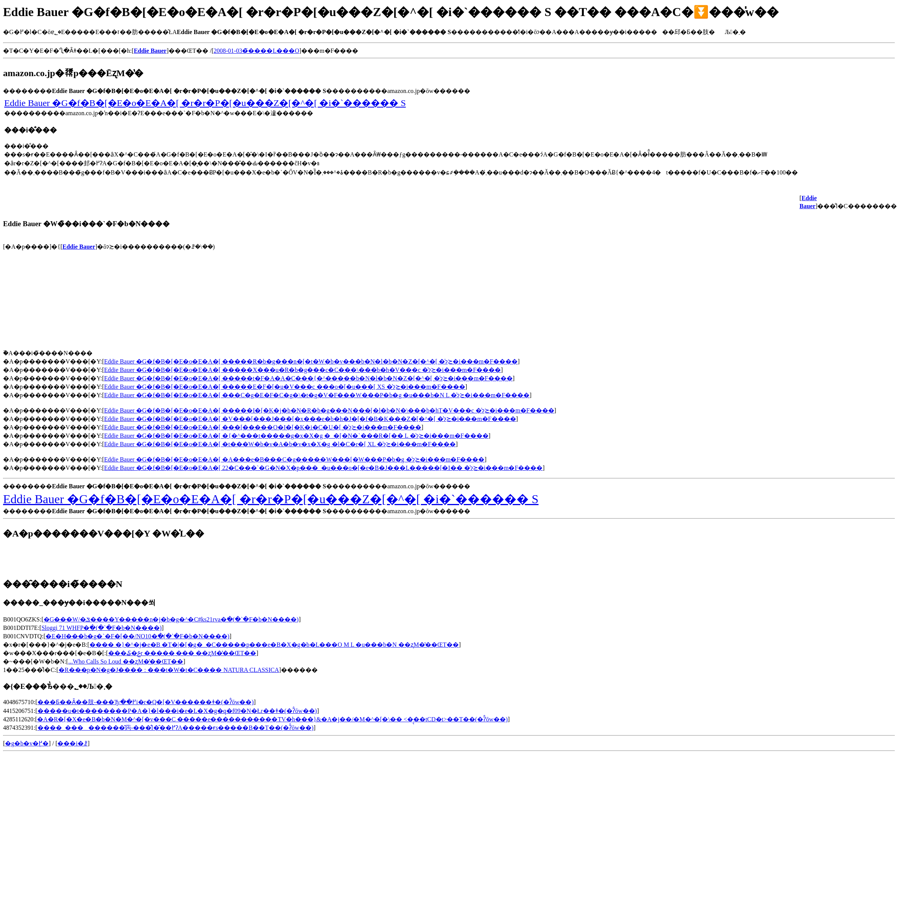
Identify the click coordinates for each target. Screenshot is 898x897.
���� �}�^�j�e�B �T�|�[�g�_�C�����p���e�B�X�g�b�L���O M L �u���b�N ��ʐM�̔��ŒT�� (274, 644)
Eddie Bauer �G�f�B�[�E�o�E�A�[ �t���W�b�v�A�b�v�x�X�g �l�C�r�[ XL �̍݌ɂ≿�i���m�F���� (280, 444)
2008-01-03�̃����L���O (256, 50)
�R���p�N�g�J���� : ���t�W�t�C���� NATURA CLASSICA (168, 670)
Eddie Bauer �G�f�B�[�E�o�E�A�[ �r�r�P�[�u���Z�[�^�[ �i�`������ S (205, 103)
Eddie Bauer (78, 246)
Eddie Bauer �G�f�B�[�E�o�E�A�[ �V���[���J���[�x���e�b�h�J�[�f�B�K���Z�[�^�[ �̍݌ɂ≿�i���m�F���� (310, 419)
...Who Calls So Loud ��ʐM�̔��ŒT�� (125, 661)
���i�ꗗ (72, 743)
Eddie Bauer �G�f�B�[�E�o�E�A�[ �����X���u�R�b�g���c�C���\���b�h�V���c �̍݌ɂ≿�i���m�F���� (302, 370)
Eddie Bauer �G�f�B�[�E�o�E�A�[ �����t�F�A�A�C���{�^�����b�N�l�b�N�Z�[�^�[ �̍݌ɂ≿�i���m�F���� (308, 378)
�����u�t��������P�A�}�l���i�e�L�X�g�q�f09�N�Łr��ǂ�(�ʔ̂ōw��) (177, 711)
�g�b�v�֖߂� (27, 743)
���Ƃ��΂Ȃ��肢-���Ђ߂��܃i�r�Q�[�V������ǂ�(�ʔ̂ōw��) (145, 702)
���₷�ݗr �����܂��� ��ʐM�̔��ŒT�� (182, 653)
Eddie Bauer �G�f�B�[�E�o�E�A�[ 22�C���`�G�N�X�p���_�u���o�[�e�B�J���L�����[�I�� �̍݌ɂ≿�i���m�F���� (323, 468)
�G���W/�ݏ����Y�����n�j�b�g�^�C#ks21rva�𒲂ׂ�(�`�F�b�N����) (171, 619)
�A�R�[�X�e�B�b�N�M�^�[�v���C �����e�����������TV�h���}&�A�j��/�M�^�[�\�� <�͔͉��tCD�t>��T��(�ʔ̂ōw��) (272, 719)
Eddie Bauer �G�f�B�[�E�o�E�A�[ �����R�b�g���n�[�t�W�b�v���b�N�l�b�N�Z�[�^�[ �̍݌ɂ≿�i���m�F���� (311, 361)
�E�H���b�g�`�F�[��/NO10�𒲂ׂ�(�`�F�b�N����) (137, 636)
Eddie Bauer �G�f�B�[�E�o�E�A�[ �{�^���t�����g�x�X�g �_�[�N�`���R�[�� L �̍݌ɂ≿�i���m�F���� (296, 435)
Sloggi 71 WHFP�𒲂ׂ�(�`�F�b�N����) (101, 628)
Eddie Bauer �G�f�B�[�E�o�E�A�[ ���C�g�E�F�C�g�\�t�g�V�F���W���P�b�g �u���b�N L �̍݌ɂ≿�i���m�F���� (316, 395)
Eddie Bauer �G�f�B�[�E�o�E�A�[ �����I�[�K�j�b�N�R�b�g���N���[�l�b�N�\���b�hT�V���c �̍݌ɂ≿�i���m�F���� (329, 410)
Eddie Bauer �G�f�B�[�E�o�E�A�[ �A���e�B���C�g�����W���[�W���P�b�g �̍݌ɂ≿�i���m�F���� (294, 459)
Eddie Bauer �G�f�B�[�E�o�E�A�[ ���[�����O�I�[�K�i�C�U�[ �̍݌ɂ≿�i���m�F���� (262, 427)
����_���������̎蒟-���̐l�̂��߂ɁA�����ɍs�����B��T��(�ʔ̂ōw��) (175, 727)
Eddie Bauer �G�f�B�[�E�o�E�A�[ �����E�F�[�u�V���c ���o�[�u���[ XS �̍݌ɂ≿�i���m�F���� (284, 386)
